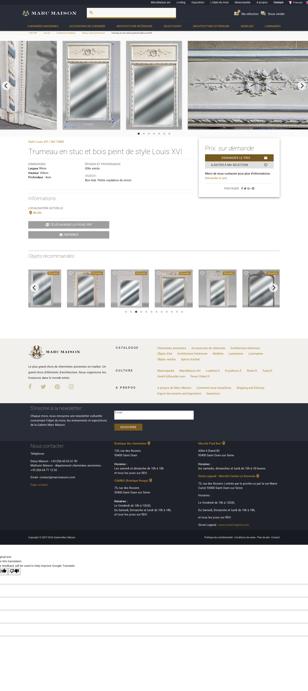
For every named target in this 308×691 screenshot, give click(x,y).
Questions (213, 393)
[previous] (6, 85)
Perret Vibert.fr (200, 376)
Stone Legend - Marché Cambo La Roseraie (229, 476)
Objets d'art (173, 26)
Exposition (198, 2)
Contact (278, 2)
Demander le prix (245, 157)
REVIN (34, 213)
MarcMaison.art (160, 2)
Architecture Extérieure (211, 26)
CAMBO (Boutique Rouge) (133, 480)
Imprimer (69, 234)
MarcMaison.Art (190, 371)
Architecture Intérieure (134, 26)
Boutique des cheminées (132, 443)
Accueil (46, 33)
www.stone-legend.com (233, 525)
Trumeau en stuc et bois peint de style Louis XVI (131, 33)
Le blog (181, 2)
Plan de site (263, 537)
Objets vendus (166, 359)
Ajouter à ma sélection (239, 164)
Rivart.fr (252, 371)
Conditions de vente (245, 537)
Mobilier (247, 26)
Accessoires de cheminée (87, 26)
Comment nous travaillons (213, 388)
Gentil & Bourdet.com (171, 376)
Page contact (39, 485)
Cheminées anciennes (43, 26)
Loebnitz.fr (213, 371)
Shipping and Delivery (250, 388)
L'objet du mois (219, 2)
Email (118, 412)
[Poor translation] (14, 571)
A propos (262, 2)
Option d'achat (190, 359)
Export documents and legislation (179, 393)
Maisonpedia (242, 2)
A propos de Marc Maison (174, 388)
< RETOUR (32, 33)
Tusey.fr (267, 371)
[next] (301, 85)
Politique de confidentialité (218, 537)
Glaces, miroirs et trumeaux (93, 33)
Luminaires (272, 26)
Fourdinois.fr (233, 371)
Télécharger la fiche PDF (68, 224)
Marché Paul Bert (212, 443)
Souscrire (128, 427)
